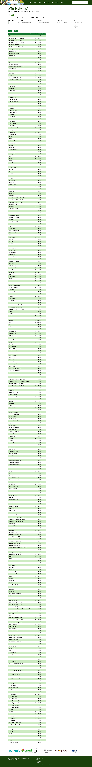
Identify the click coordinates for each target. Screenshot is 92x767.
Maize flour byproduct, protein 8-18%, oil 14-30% (16, 383)
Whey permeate (11, 716)
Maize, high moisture (12, 407)
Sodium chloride (11, 580)
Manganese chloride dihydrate (13, 412)
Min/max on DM (34, 18)
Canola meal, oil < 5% (12, 117)
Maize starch (11, 401)
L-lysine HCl (10, 316)
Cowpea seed (11, 211)
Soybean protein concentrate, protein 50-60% (16, 617)
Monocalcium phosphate (13, 453)
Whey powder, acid (12, 718)
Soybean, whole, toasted (13, 628)
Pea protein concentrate (13, 495)
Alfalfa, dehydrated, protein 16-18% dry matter (16, 38)
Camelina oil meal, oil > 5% (13, 114)
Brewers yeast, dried (12, 86)
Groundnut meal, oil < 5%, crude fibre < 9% (15, 305)
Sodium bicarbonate (12, 578)
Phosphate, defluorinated (13, 502)
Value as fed (23, 20)
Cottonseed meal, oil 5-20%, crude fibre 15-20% (16, 198)
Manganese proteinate (12, 425)
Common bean (11, 158)
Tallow (10, 650)
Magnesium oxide (11, 359)
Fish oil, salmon (11, 281)
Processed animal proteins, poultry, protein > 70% (17, 521)
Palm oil (10, 491)
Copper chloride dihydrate (13, 167)
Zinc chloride (11, 731)
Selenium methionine (12, 567)
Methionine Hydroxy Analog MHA (14, 432)
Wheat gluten (11, 690)
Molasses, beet (11, 442)
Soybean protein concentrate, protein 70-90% (16, 622)
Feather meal (11, 239)
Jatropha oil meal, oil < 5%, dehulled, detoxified (16, 309)
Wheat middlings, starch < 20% (14, 705)
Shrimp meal (11, 576)
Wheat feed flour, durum (12, 685)
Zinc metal (10, 736)
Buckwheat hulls (11, 88)
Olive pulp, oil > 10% (12, 484)
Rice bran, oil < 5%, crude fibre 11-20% (15, 534)
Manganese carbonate (12, 410)
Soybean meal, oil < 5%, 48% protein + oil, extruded (17, 607)
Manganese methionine (12, 416)
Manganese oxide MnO (12, 418)
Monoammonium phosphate (13, 451)
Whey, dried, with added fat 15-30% (14, 725)
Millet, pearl (11, 438)
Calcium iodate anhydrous (13, 99)
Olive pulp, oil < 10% (12, 482)
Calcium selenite (11, 108)
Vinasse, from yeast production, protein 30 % (16, 666)
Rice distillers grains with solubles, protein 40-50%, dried (18, 547)
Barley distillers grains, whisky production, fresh (16, 66)
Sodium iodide (11, 582)
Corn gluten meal (11, 193)
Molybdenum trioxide (12, 449)
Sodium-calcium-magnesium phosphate (15, 593)
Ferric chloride (11, 241)
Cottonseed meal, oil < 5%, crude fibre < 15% (16, 204)
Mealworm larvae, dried (12, 429)
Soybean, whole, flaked (12, 626)
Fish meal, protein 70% (12, 268)
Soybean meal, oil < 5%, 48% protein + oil (15, 604)
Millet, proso (11, 440)
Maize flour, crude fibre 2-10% (13, 390)
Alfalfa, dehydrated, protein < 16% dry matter (16, 47)
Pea (9, 493)
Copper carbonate (12, 165)
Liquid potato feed (12, 340)
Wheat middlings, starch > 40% (14, 707)
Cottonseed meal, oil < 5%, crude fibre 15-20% (16, 202)
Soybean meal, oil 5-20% (13, 600)
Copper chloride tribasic (12, 169)
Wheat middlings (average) (13, 696)
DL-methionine (11, 226)
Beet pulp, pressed (12, 73)
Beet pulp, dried (11, 71)
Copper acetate (11, 163)
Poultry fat (10, 512)
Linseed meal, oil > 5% (12, 333)
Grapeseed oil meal (12, 298)
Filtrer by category (11, 20)
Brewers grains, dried (12, 84)
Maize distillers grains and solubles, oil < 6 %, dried (17, 379)
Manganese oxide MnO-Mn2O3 (13, 421)
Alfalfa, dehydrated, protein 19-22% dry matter (16, 42)
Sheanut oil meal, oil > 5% (13, 574)
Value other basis (59, 20)
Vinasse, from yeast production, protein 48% (16, 670)
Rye (9, 563)
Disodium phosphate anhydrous (14, 222)
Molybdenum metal (12, 447)
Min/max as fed (27, 18)
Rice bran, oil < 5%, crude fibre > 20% (14, 539)
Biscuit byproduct (12, 75)
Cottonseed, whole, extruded (13, 208)
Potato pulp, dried (12, 508)
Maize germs (11, 399)
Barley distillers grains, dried (13, 64)
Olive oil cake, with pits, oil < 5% (14, 477)
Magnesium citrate (12, 353)
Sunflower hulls (11, 633)
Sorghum (10, 596)
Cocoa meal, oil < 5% (12, 154)
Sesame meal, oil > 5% (12, 571)
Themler (50, 765)
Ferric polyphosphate (12, 248)
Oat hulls (10, 471)
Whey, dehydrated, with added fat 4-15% (15, 722)
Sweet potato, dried (12, 648)
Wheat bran (10, 672)
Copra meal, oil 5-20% (12, 184)
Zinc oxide (10, 740)
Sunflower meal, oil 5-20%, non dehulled (15, 637)
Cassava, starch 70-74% (12, 125)
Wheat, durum (11, 711)
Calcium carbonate (12, 93)
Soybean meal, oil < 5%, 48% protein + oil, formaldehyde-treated (19, 609)
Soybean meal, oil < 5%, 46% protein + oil (15, 602)
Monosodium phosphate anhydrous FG (15, 460)
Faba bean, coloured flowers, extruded (15, 235)
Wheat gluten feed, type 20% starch (14, 692)
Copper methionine (12, 176)
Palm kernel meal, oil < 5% (13, 488)
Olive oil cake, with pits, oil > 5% (14, 480)
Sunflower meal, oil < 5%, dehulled (14, 639)
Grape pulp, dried (11, 294)
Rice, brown (10, 556)
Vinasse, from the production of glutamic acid (16, 663)
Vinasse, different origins (13, 661)
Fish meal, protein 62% (12, 263)
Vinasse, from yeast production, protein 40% (16, 668)
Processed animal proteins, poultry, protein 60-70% (17, 519)
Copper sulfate (11, 182)
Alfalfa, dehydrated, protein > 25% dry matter (16, 49)
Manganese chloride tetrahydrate (14, 414)
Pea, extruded (11, 497)
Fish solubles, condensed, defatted (14, 285)
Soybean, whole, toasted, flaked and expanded (16, 631)
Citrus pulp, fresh (11, 138)
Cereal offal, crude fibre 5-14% (13, 128)
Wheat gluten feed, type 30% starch (14, 694)
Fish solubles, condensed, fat (13, 287)
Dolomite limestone (12, 228)
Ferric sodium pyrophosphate (13, 252)
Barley (10, 62)
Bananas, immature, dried (13, 60)
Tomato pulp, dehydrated (13, 652)
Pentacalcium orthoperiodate (13, 499)
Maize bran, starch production (13, 377)
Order (75, 25)
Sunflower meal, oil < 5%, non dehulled (15, 641)
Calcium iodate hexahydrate (13, 101)
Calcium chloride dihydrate (13, 97)
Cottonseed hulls (11, 195)
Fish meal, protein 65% (12, 265)
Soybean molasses (12, 613)
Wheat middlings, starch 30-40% (14, 703)
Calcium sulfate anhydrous (13, 110)
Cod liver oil (11, 156)
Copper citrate (11, 171)
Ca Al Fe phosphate (12, 90)
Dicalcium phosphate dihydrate (14, 217)
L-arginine (10, 311)
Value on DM (40, 20)
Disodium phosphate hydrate (13, 224)
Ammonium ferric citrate (12, 51)
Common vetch (11, 160)
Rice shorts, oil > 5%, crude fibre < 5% (15, 554)
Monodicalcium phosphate (13, 456)
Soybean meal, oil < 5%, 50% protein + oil (15, 611)
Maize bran (10, 375)
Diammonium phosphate (13, 213)
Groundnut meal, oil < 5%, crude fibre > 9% (15, 307)
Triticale (10, 657)
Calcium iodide (11, 103)
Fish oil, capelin (11, 272)
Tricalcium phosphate (12, 655)
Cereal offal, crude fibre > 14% (13, 130)
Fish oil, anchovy (11, 270)
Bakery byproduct (11, 58)
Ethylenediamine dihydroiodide (14, 230)
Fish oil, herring (11, 274)
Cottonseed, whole (12, 206)
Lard (9, 324)
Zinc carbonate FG (11, 727)
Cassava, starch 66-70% (12, 123)
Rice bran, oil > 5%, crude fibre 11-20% (15, 541)
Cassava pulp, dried (12, 121)
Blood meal (10, 82)
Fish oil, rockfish (11, 278)
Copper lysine (11, 173)
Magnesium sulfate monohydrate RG (14, 370)
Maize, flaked (11, 405)
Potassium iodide (12, 504)
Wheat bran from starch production (14, 674)
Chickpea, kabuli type (12, 132)
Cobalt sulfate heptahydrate (13, 149)
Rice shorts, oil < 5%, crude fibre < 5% (15, 552)
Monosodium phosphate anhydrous (14, 458)
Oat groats (10, 469)
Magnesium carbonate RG (13, 351)
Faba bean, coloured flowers (13, 233)
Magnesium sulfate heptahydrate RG (15, 368)
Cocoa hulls (10, 152)
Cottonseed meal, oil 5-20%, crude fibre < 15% (16, 200)
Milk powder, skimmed (12, 434)
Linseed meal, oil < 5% (12, 331)
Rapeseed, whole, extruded (13, 532)
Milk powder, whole (12, 436)
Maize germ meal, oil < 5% (13, 397)
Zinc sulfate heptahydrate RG (13, 742)
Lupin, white (11, 344)
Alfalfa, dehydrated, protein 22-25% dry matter (16, 44)
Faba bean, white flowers (13, 237)
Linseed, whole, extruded (13, 337)
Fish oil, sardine (11, 283)
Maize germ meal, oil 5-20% (13, 394)
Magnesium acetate (12, 348)
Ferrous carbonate (12, 254)
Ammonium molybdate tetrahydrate (14, 53)
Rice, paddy (10, 558)
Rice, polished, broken (12, 561)
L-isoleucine (11, 313)
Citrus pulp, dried (11, 136)
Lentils (10, 327)
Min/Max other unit (42, 18)
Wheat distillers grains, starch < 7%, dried (15, 679)
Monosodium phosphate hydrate (14, 462)
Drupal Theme (42, 765)
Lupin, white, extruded (12, 346)
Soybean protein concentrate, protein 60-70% (16, 620)
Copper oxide (11, 178)
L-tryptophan (11, 320)
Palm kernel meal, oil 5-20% (13, 486)
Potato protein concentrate (13, 506)
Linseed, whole (11, 335)
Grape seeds (11, 296)
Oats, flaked (11, 475)
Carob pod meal (11, 119)
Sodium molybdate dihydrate (13, 585)
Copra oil (10, 189)
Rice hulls (10, 550)
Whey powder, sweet (12, 720)
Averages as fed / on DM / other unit (15, 18)
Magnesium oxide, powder (13, 364)
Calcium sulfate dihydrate (13, 112)
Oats (9, 473)
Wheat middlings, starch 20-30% (14, 701)
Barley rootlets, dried (12, 68)
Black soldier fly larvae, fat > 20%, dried (15, 79)
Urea (9, 659)
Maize (10, 373)
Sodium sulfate (11, 591)
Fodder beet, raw (11, 289)
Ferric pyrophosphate (12, 250)
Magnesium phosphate (12, 366)
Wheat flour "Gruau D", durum (13, 687)
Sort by (75, 20)
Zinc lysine (10, 733)
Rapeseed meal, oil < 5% (13, 526)
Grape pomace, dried (12, 292)
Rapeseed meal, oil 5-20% (13, 523)
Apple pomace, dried (12, 55)
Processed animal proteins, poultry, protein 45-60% (17, 517)
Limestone (10, 329)
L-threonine (10, 318)
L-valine (10, 322)
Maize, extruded (11, 403)
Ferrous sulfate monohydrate (13, 259)
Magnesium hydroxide (12, 355)
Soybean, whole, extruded (13, 624)
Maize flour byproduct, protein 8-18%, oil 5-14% (16, 386)
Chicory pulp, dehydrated (13, 134)
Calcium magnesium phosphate (14, 106)
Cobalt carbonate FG (12, 141)
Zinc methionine (11, 738)
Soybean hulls (11, 598)
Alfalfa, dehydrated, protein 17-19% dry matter (16, 40)
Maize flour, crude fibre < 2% (13, 392)
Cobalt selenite (11, 147)
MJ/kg (40, 36)
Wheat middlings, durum (13, 698)
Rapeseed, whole (11, 530)
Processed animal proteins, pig (14, 515)
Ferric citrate (11, 243)
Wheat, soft (11, 714)
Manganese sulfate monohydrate (14, 427)
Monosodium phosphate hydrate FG (14, 464)
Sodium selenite (11, 589)
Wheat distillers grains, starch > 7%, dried (15, 681)
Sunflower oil (11, 644)
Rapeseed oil (11, 528)
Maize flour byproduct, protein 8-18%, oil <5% (16, 388)
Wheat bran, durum (12, 676)
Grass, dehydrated (12, 300)
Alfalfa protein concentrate (13, 36)
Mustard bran (11, 467)
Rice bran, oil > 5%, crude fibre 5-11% (14, 543)
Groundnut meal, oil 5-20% (13, 303)
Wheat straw (11, 709)
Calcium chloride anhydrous (13, 95)
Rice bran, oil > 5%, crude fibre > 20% (14, 545)
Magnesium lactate (12, 357)
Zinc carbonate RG (12, 729)
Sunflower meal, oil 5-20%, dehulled (14, 635)
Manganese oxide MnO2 (12, 423)
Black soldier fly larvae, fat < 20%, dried (15, 77)
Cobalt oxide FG (11, 145)
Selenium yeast (11, 569)
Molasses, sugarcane (12, 445)
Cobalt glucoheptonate (12, 143)
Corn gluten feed (11, 191)
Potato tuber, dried (12, 510)
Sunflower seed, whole (12, 646)
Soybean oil (10, 615)
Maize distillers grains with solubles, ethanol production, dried (19, 381)
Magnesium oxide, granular (13, 362)
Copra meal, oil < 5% (12, 187)
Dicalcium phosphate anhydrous (14, 215)
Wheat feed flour (11, 683)
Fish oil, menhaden (12, 276)
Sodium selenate (11, 587)
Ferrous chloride (11, 257)
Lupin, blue (10, 342)
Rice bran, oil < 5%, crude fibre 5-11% (14, 537)
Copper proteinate (12, 180)
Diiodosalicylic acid (12, 219)
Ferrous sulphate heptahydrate (14, 261)
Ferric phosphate (11, 246)
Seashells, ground (12, 565)
